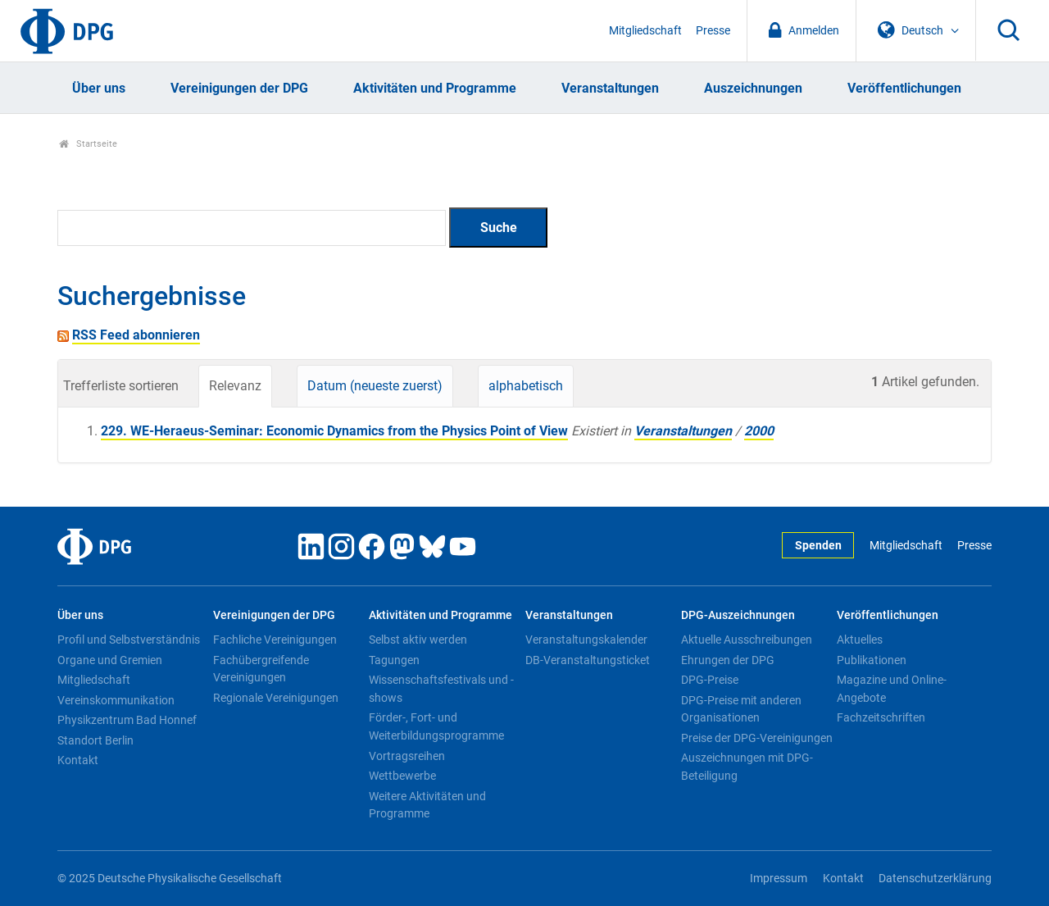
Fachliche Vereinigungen (275, 639)
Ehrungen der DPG (727, 660)
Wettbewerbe (402, 775)
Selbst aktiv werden (418, 639)
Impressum (778, 879)
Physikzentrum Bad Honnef (127, 719)
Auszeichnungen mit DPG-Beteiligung (747, 766)
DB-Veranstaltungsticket (587, 660)
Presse (713, 31)
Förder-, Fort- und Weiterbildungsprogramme (436, 726)
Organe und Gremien (109, 660)
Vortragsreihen (407, 756)
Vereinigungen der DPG (239, 88)
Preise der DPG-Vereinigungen (757, 737)
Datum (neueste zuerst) (375, 386)
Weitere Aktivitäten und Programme (427, 805)
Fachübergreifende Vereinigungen (261, 669)
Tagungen (394, 660)
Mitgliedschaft (645, 31)
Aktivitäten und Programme (434, 88)
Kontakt (77, 760)
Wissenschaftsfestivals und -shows (441, 688)
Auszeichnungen (753, 88)
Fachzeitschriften (881, 717)
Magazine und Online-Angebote (892, 688)
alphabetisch (525, 386)
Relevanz (235, 386)
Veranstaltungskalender (586, 639)
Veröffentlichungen (904, 88)
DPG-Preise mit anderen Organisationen (741, 709)
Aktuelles (860, 639)
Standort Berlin (95, 740)
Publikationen (871, 660)
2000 (759, 431)
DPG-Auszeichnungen (738, 615)
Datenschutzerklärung (935, 879)
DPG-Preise (709, 679)
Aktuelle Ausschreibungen (746, 639)
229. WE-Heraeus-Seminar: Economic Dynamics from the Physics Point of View (334, 431)
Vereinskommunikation (116, 700)
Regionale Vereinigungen (275, 697)
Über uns (98, 88)
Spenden (818, 546)
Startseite (88, 144)
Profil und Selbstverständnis (128, 639)
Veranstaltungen (610, 88)
